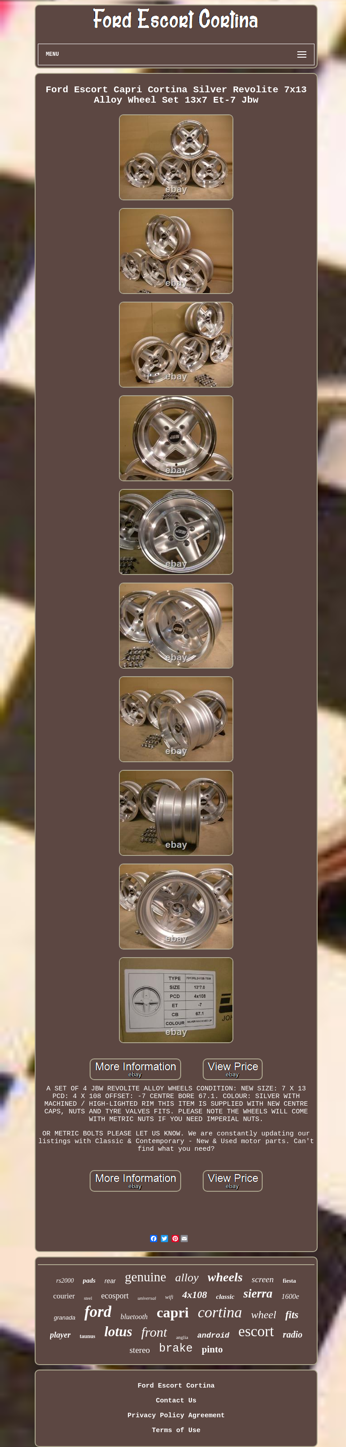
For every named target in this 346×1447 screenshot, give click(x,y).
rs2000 (65, 1280)
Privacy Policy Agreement (176, 1416)
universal (147, 1298)
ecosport (115, 1295)
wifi (169, 1297)
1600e (290, 1296)
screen (263, 1279)
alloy (187, 1277)
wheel (263, 1314)
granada (64, 1317)
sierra (258, 1293)
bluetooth (133, 1316)
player (60, 1334)
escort (256, 1331)
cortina (220, 1312)
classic (225, 1296)
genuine (145, 1277)
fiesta (289, 1280)
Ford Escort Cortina (175, 1386)
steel (88, 1298)
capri (173, 1312)
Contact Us (176, 1401)
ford (97, 1311)
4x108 (194, 1294)
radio (292, 1334)
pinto (212, 1349)
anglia (182, 1337)
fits (291, 1314)
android (213, 1335)
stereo (139, 1350)
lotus (118, 1331)
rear (110, 1280)
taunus (88, 1336)
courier (64, 1296)
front (154, 1332)
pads (89, 1280)
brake (176, 1348)
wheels (225, 1277)
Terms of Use (176, 1430)
